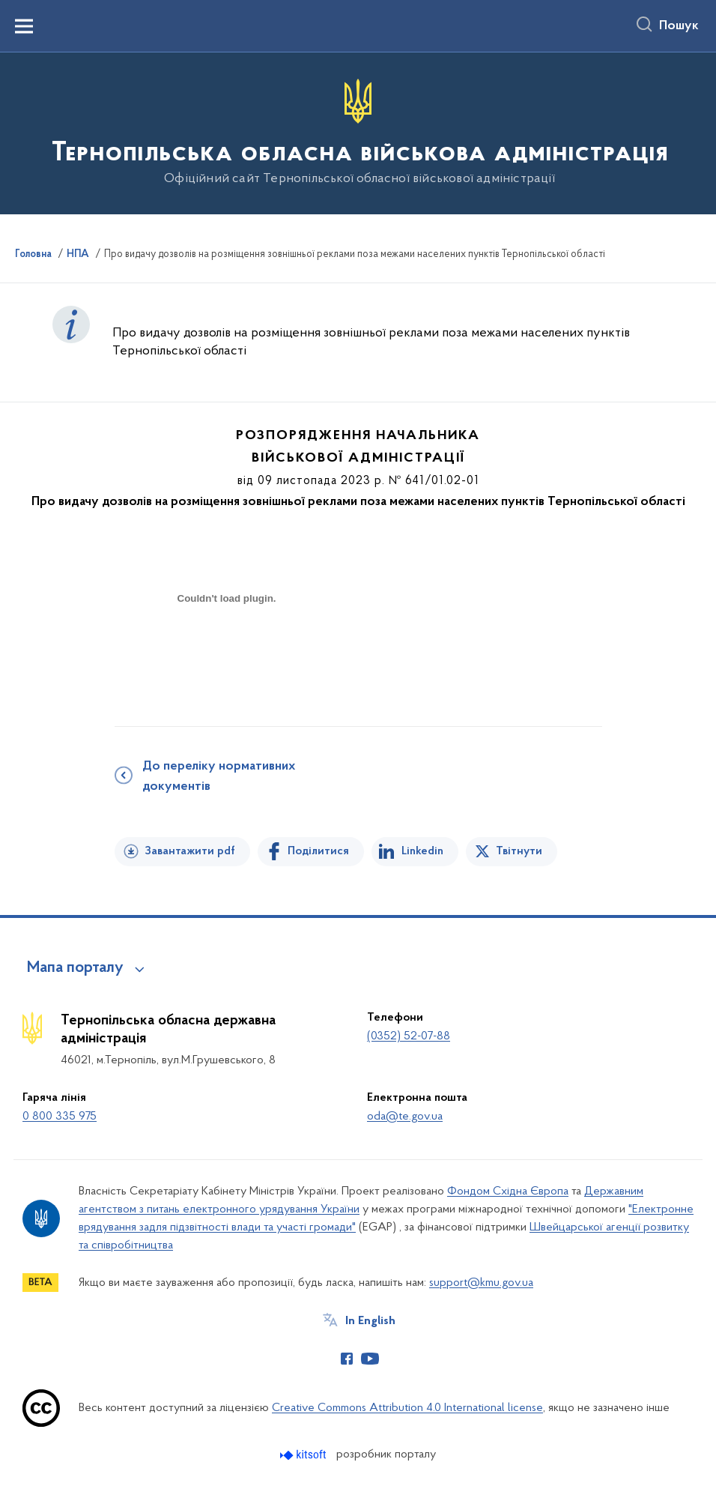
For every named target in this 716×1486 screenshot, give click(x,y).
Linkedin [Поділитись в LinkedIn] (422, 851)
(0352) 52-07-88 (408, 1036)
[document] (227, 651)
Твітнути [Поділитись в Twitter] (519, 851)
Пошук (679, 26)
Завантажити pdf (190, 851)
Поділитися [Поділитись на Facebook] (318, 851)
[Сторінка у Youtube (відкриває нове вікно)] (370, 1359)
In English (370, 1321)
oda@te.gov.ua (405, 1117)
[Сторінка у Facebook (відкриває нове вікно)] (347, 1359)
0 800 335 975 (59, 1117)
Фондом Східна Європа (507, 1191)
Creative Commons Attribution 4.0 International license (407, 1408)
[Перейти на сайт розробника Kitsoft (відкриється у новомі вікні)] (304, 1455)
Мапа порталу (75, 968)
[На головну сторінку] (358, 132)
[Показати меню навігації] (24, 26)
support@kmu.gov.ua (481, 1283)
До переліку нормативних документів (218, 777)
